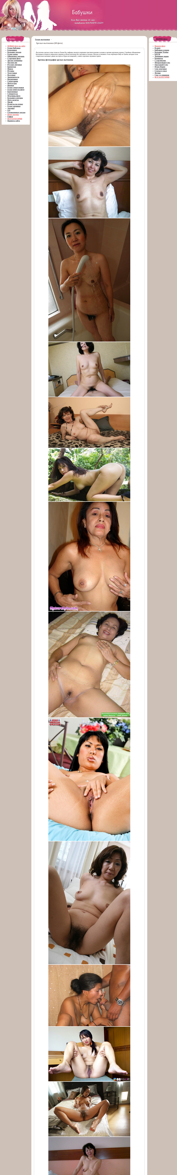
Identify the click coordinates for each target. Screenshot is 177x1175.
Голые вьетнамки (42, 40)
